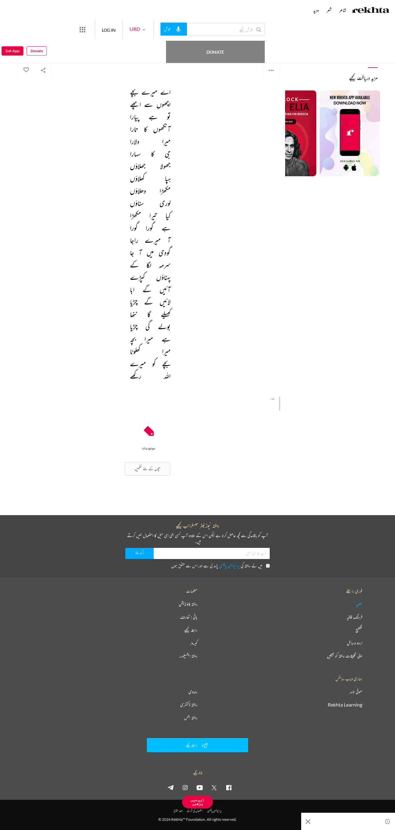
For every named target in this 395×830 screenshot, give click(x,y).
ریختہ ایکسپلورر (188, 655)
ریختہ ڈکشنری (189, 704)
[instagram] (185, 787)
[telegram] (171, 787)
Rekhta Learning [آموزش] (345, 704)
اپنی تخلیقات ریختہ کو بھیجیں (344, 655)
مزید (316, 10)
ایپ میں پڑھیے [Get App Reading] (197, 802)
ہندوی (193, 691)
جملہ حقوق (177, 811)
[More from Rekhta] (104, 29)
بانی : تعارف (189, 617)
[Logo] (370, 11)
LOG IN (131, 29)
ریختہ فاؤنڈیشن (188, 604)
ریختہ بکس (191, 717)
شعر (329, 10)
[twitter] (214, 787)
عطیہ (359, 604)
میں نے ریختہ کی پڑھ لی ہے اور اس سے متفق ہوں (220, 566)
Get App (12, 29)
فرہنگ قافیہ (354, 617)
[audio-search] (196, 29)
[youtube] (200, 787)
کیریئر (194, 642)
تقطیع (359, 630)
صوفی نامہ (356, 691)
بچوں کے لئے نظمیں (147, 468)
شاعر (342, 10)
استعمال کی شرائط (195, 811)
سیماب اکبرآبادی (268, 46)
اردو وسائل (354, 642)
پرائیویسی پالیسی (229, 566)
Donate (72, 29)
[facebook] (229, 787)
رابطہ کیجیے (191, 630)
